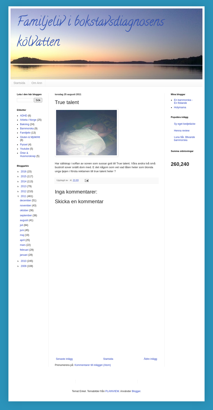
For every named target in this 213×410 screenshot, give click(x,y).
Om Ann (36, 83)
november (26, 205)
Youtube (24, 148)
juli (22, 225)
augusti (24, 220)
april (22, 240)
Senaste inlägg (64, 358)
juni (22, 230)
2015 (24, 176)
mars (23, 245)
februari (24, 249)
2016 (24, 171)
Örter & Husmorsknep (28, 154)
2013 (24, 186)
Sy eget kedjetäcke (184, 123)
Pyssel (23, 144)
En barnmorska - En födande (183, 101)
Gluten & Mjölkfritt (30, 137)
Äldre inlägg (150, 358)
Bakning (24, 124)
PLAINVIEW (112, 391)
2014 (24, 181)
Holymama (180, 107)
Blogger (136, 391)
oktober (24, 210)
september (26, 215)
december (26, 200)
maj (22, 235)
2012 (24, 191)
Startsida (19, 83)
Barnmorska (27, 128)
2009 (24, 266)
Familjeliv (25, 132)
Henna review (181, 130)
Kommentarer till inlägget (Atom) (92, 365)
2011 (24, 196)
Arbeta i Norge (28, 119)
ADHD (23, 115)
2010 (24, 261)
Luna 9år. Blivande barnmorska (184, 139)
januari (24, 254)
